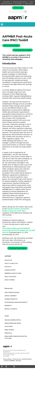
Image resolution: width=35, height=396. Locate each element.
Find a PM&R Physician (12, 292)
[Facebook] (1, 367)
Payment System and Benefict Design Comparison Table (15, 210)
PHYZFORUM (8, 326)
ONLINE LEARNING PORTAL (13, 320)
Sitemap (18, 360)
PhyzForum (18, 3)
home (17, 17)
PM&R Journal (29, 3)
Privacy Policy (7, 359)
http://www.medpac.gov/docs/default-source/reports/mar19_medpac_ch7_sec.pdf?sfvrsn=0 (18, 230)
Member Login (18, 7)
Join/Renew (6, 2)
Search (25, 11)
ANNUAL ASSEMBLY (11, 295)
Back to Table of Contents (11, 45)
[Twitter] (6, 366)
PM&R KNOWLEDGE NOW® (13, 323)
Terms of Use (17, 359)
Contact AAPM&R (9, 360)
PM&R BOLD (8, 333)
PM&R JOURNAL (9, 330)
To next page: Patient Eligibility (22, 50)
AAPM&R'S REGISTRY (11, 299)
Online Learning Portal (20, 2)
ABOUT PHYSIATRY (10, 276)
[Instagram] (14, 367)
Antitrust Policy (27, 359)
